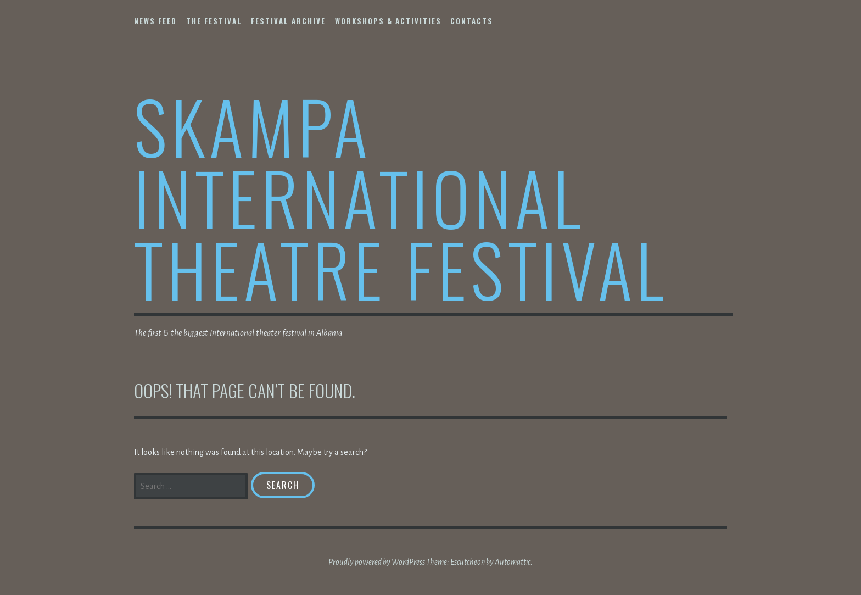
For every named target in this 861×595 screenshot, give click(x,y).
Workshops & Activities (388, 20)
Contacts (471, 20)
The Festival (214, 20)
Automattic (512, 562)
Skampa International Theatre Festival (401, 197)
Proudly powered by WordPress (376, 562)
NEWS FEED (155, 20)
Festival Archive (288, 20)
